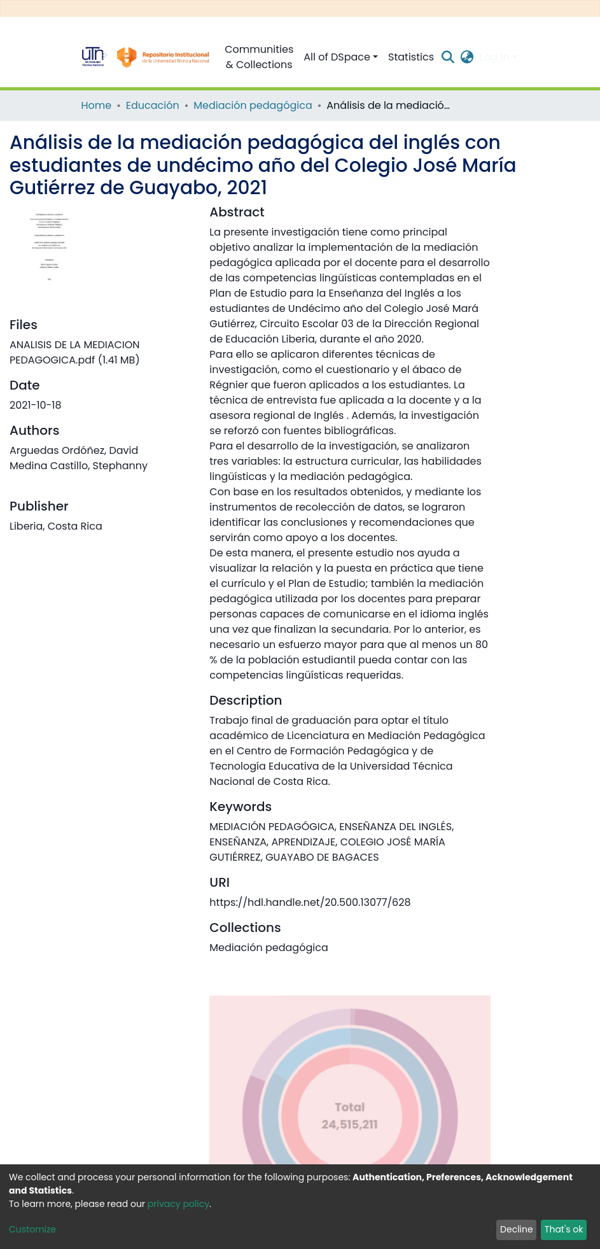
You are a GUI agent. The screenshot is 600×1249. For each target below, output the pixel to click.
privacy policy (178, 1203)
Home (96, 105)
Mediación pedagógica (252, 105)
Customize (32, 1229)
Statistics (411, 57)
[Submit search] (447, 57)
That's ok (564, 1229)
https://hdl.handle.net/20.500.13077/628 (309, 902)
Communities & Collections (259, 57)
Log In (494, 57)
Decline (516, 1229)
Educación (152, 105)
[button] (466, 57)
